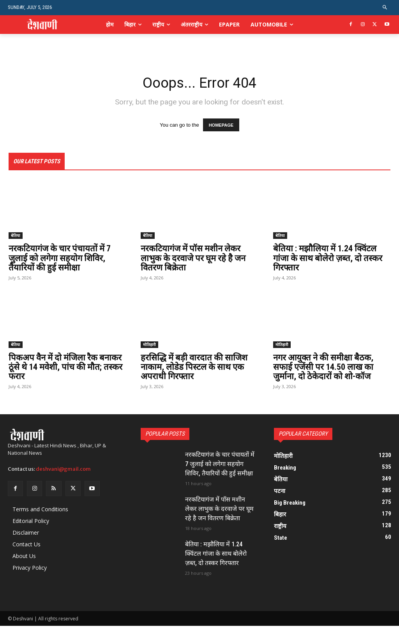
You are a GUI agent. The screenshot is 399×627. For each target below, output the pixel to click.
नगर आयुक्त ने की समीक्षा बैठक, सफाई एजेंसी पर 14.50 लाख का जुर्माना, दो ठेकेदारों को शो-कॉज (323, 367)
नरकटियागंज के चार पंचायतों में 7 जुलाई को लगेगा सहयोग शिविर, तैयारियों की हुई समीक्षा (60, 259)
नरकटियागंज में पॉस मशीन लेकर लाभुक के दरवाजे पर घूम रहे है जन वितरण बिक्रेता (193, 259)
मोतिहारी (149, 345)
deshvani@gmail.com (63, 469)
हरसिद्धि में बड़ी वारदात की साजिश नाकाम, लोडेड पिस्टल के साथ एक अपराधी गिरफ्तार (194, 367)
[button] (385, 8)
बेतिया (15, 236)
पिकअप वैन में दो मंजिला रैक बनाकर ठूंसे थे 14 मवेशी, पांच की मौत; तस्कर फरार (65, 367)
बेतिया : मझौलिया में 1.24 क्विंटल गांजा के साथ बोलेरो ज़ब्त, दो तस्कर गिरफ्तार (327, 259)
